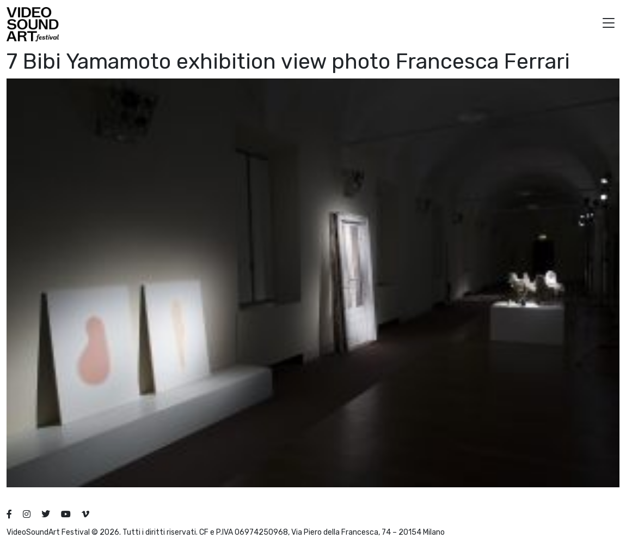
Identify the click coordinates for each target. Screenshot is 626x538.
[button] (608, 24)
